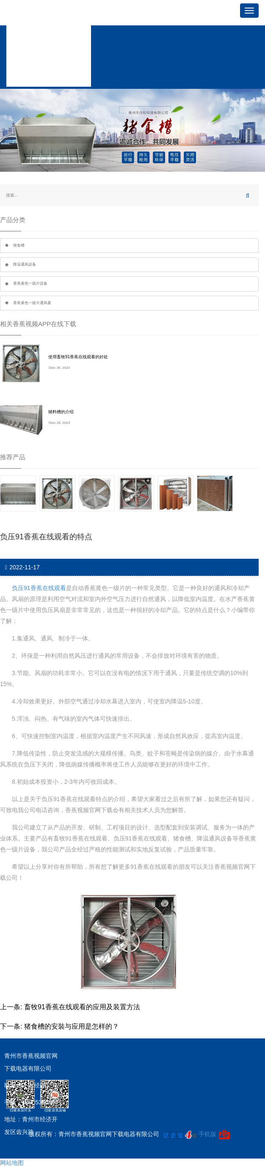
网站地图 (12, 1162)
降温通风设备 (24, 264)
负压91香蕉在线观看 (39, 588)
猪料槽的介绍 (61, 411)
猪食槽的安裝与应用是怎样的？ (71, 1026)
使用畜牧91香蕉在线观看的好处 (78, 356)
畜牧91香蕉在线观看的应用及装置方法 (82, 1006)
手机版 (207, 1134)
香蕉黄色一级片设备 (30, 283)
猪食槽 (19, 245)
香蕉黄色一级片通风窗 (32, 303)
